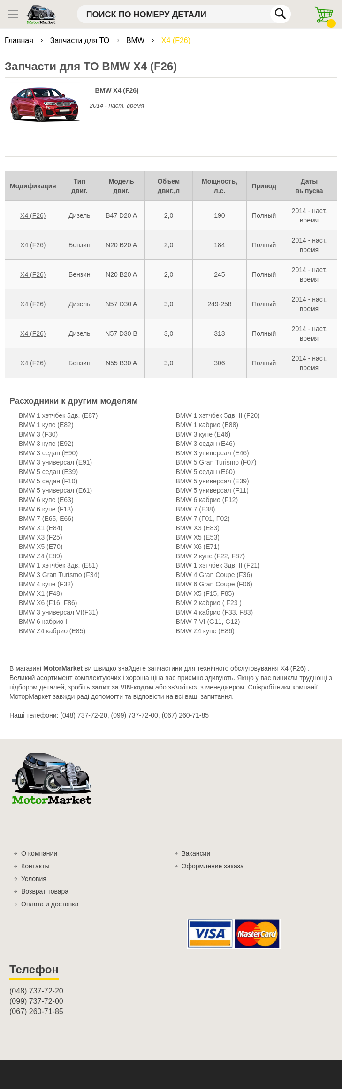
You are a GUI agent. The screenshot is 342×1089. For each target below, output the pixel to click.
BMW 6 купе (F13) (46, 509)
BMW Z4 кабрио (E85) (52, 631)
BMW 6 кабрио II (44, 621)
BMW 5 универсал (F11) (212, 490)
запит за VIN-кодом (123, 687)
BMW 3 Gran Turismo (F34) (59, 574)
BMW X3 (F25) (40, 537)
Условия (33, 878)
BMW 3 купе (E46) (203, 434)
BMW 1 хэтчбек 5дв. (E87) (58, 415)
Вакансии (196, 853)
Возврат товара (44, 891)
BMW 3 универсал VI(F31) (58, 612)
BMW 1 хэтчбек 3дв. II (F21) (218, 565)
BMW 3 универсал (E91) (55, 462)
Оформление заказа (213, 866)
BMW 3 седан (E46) (205, 443)
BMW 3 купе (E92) (46, 443)
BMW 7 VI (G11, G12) (208, 621)
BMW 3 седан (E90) (48, 453)
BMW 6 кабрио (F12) (207, 500)
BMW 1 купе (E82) (46, 425)
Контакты (35, 866)
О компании (39, 853)
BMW (136, 40)
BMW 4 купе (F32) (46, 584)
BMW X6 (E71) (198, 546)
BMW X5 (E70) (40, 546)
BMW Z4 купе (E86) (205, 631)
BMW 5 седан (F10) (48, 481)
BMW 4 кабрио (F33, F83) (214, 612)
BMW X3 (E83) (198, 528)
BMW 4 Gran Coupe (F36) (214, 574)
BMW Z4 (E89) (40, 556)
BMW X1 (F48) (40, 593)
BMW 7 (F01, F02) (203, 518)
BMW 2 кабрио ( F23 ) (209, 603)
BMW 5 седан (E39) (48, 471)
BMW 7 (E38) (195, 509)
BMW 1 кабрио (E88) (207, 425)
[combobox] (184, 14)
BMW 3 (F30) (38, 434)
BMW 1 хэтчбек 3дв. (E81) (58, 565)
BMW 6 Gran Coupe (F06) (214, 584)
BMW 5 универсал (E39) (212, 481)
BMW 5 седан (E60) (205, 471)
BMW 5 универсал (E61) (55, 490)
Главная (20, 40)
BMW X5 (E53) (198, 537)
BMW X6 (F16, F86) (48, 603)
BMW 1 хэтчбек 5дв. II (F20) (218, 415)
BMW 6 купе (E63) (46, 500)
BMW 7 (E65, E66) (46, 518)
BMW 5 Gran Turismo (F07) (216, 462)
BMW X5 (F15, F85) (205, 593)
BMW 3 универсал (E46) (212, 453)
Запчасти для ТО (81, 40)
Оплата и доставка (49, 904)
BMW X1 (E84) (40, 528)
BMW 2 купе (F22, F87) (210, 556)
